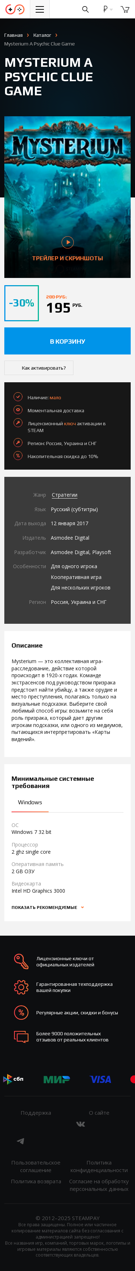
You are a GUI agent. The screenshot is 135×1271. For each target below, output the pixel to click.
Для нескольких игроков (81, 587)
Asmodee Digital (70, 537)
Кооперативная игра (76, 577)
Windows (30, 802)
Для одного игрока (74, 566)
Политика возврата (36, 1181)
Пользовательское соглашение (35, 1166)
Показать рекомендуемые (45, 907)
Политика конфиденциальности (99, 1166)
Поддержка (36, 1112)
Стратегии (64, 494)
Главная (13, 35)
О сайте (99, 1112)
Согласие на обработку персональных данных (99, 1185)
